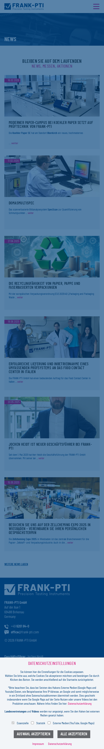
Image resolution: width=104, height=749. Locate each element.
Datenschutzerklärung (80, 703)
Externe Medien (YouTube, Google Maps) (73, 723)
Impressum (38, 744)
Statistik (40, 723)
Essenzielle (23, 723)
